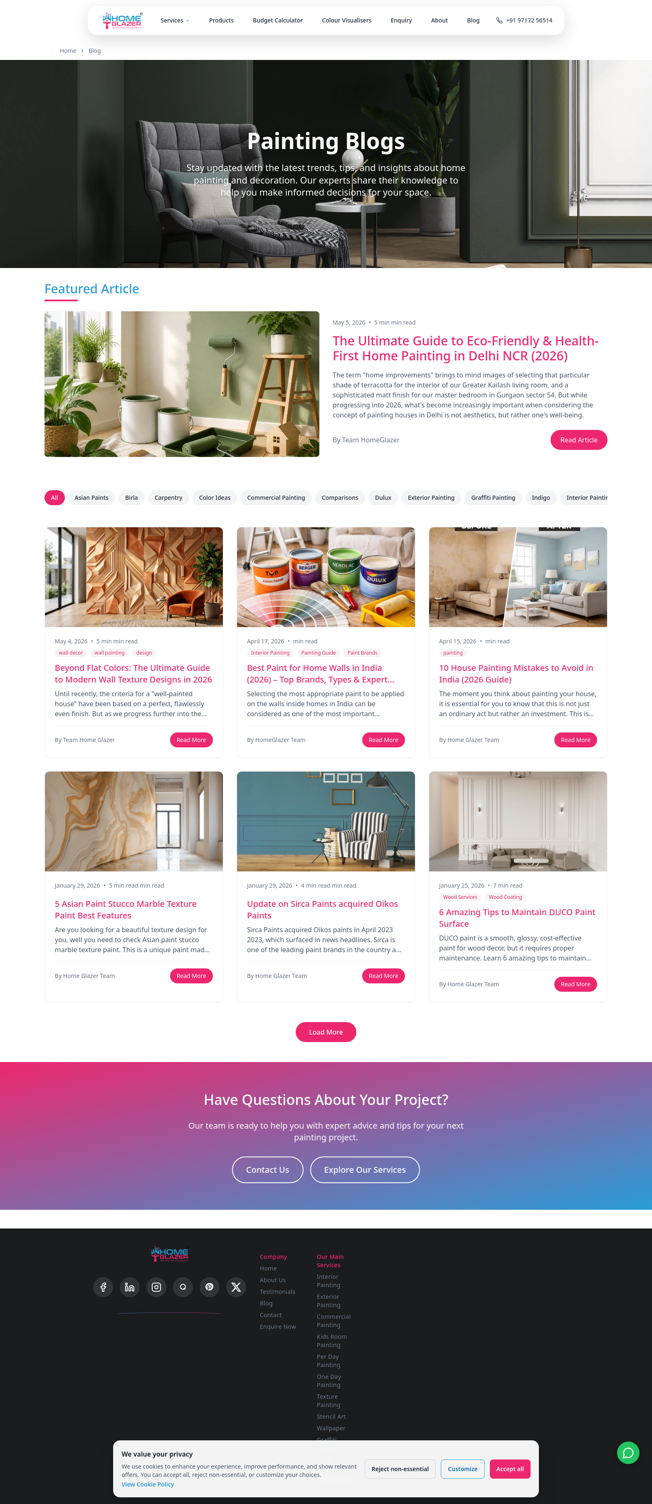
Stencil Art (358, 1348)
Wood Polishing (365, 1383)
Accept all (508, 1467)
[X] (236, 1293)
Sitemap (503, 1313)
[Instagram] (156, 1293)
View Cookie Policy (149, 1482)
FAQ (497, 1267)
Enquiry (402, 21)
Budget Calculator (279, 21)
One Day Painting (368, 1325)
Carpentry (172, 497)
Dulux (387, 497)
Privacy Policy (510, 1278)
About (440, 21)
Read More (192, 740)
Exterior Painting (435, 497)
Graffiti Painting (497, 497)
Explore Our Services (365, 1173)
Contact (280, 1313)
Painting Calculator (444, 1301)
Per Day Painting (367, 1313)
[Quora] (183, 1293)
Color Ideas (219, 497)
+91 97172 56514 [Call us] (529, 21)
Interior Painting (593, 497)
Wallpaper (357, 1360)
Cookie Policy (510, 1301)
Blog (474, 21)
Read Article (575, 439)
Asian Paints (95, 497)
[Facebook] (103, 1293)
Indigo (545, 497)
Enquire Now (287, 1325)
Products (222, 21)
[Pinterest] (210, 1293)
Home (87, 51)
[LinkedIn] (130, 1293)
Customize (461, 1467)
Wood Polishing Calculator (439, 1317)
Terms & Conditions (519, 1290)
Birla (135, 497)
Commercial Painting (280, 497)
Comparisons (344, 497)
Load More (326, 1032)
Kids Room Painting (371, 1301)
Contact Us (267, 1173)
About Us (282, 1278)
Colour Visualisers (348, 21)
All (58, 497)
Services (176, 21)
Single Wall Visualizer (447, 1267)
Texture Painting (366, 1336)
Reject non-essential (398, 1467)
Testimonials (287, 1290)
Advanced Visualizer (445, 1278)
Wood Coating (363, 1395)
